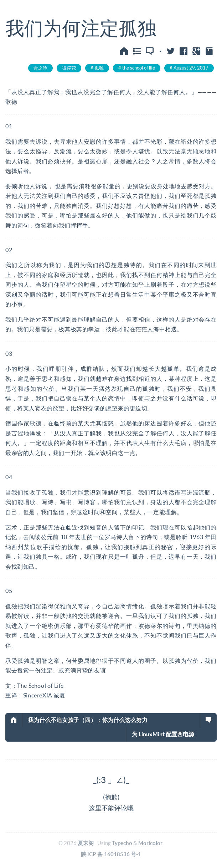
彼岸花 (69, 68)
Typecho (122, 843)
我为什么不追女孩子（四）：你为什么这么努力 (88, 720)
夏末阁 (86, 843)
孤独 (99, 68)
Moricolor (150, 843)
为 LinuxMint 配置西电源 (163, 734)
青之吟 (40, 68)
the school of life (138, 68)
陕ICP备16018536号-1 (111, 854)
